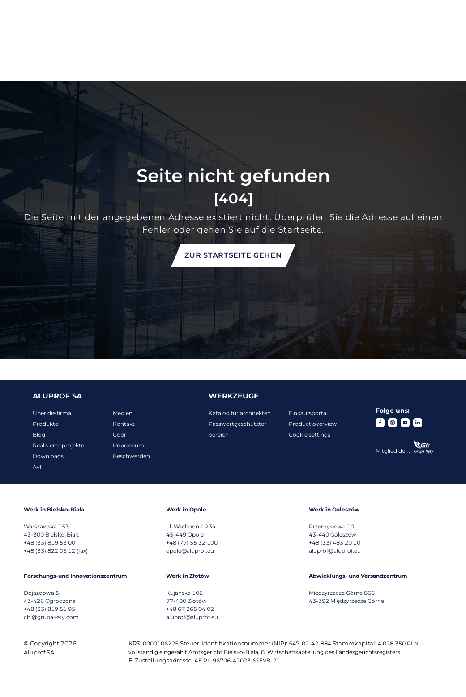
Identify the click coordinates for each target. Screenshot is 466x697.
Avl (37, 466)
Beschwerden (131, 456)
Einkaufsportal (308, 413)
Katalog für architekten (240, 413)
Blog (39, 434)
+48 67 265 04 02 (190, 609)
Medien (123, 413)
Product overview (313, 423)
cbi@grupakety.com (51, 617)
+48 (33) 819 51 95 (49, 609)
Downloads (48, 456)
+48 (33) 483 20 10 (334, 542)
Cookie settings (309, 434)
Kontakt (124, 423)
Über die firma (52, 413)
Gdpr (119, 434)
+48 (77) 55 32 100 (192, 542)
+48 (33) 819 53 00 (49, 542)
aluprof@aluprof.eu (335, 550)
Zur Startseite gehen (233, 255)
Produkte (45, 423)
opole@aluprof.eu (190, 550)
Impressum (128, 445)
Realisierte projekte (58, 445)
